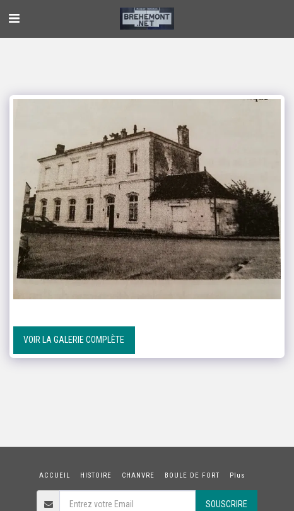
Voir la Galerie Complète (73, 340)
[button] (14, 18)
